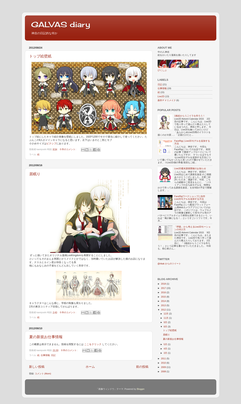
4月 (166, 348)
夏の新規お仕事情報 (46, 337)
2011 (163, 358)
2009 (163, 367)
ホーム (90, 366)
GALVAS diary (60, 24)
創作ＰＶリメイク (167, 100)
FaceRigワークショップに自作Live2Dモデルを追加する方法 (189, 197)
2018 (163, 284)
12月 (166, 313)
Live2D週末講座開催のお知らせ (190, 168)
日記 (53, 355)
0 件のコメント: (68, 149)
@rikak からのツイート (169, 263)
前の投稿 (142, 366)
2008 (163, 371)
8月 (166, 326)
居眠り (34, 174)
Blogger (140, 389)
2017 (163, 288)
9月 (166, 322)
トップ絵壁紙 (40, 56)
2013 (163, 305)
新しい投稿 (36, 366)
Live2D (161, 96)
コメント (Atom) (43, 373)
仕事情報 (45, 355)
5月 (166, 344)
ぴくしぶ (162, 70)
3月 (166, 353)
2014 (163, 301)
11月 (166, 318)
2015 (163, 296)
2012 (163, 309)
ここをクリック (93, 344)
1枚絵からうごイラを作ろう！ (189, 115)
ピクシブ (51, 143)
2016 (163, 292)
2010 (163, 363)
